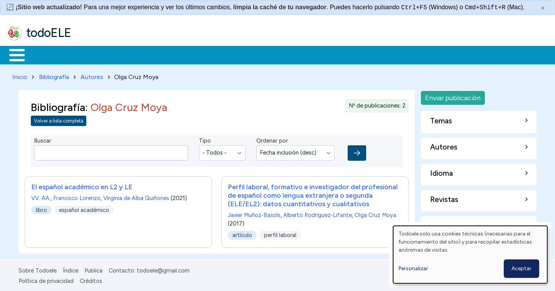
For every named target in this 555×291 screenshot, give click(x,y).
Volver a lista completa (58, 120)
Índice (70, 269)
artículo (242, 233)
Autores (92, 75)
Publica (93, 269)
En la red (182, 54)
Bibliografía (54, 75)
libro (41, 208)
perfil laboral (280, 233)
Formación (92, 54)
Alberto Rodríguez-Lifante (317, 213)
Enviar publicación (453, 96)
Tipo (205, 139)
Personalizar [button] (413, 268)
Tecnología (230, 54)
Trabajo (139, 54)
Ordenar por (272, 139)
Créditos (91, 279)
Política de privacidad (46, 279)
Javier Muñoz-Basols (254, 213)
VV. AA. (40, 196)
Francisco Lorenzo (77, 196)
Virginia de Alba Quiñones (136, 196)
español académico (84, 208)
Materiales (43, 54)
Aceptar (521, 268)
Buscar (316, 54)
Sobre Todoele (37, 269)
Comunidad (282, 54)
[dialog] (470, 254)
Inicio (13, 54)
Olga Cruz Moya (375, 213)
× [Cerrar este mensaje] (543, 8)
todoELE (48, 32)
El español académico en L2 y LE (82, 185)
